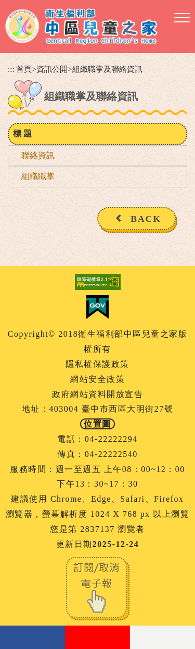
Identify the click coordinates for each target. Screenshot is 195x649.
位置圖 (97, 423)
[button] (182, 18)
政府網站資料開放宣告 (97, 394)
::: (11, 69)
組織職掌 (38, 176)
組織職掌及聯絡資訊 (107, 69)
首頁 (24, 69)
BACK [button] (146, 218)
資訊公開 (52, 69)
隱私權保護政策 (97, 364)
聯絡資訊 (38, 155)
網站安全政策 (97, 379)
